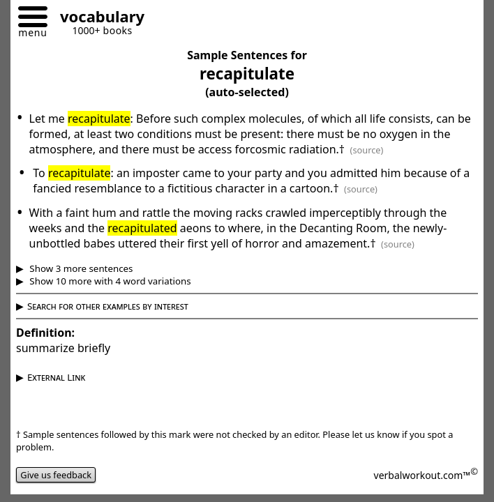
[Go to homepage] (97, 18)
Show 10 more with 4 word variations (109, 281)
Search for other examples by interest (107, 306)
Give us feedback (55, 475)
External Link (56, 377)
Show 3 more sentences (80, 268)
